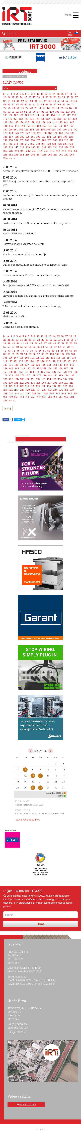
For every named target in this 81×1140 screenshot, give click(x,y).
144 (66, 122)
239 (11, 150)
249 (70, 150)
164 (32, 129)
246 (52, 150)
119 (5, 118)
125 (37, 118)
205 (38, 140)
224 (71, 143)
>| (14, 158)
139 (38, 122)
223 (65, 143)
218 (38, 143)
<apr (30, 750)
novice (9, 76)
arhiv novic (19, 76)
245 (46, 150)
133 (5, 122)
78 (31, 108)
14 (54, 93)
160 (11, 129)
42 (22, 101)
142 (55, 122)
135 (16, 122)
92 (17, 111)
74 (13, 108)
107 (16, 115)
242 (28, 150)
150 (28, 125)
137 (27, 122)
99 (47, 111)
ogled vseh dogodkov (28, 819)
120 (10, 118)
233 (50, 147)
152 (39, 125)
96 (34, 111)
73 (9, 108)
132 (75, 118)
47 (45, 101)
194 (49, 136)
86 (66, 108)
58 (17, 104)
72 (4, 108)
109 (27, 115)
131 (69, 118)
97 (38, 111)
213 (11, 143)
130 (64, 118)
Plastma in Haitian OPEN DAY (29, 804)
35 (68, 97)
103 (68, 111)
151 (33, 125)
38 (4, 101)
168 (54, 129)
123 (26, 118)
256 (33, 154)
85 (62, 108)
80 (40, 108)
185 (72, 133)
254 (22, 154)
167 (48, 129)
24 (21, 97)
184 (66, 133)
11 (42, 93)
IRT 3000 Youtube (27, 1104)
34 (63, 97)
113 (47, 115)
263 (72, 154)
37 (76, 97)
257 (39, 154)
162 (21, 129)
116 (63, 115)
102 (62, 111)
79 (35, 108)
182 (55, 133)
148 (17, 125)
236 (66, 147)
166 (43, 129)
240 (17, 150)
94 (25, 111)
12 (46, 93)
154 (50, 125)
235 (61, 147)
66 (51, 104)
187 (11, 136)
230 (33, 147)
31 (51, 97)
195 (54, 136)
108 (22, 115)
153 (44, 125)
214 (16, 143)
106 (11, 115)
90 (9, 111)
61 (30, 104)
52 (67, 101)
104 (73, 111)
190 (28, 136)
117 (69, 115)
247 (58, 150)
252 (11, 154)
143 (60, 122)
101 (57, 111)
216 (27, 143)
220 (49, 143)
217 (32, 143)
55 (4, 104)
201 (16, 140)
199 (5, 140)
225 (5, 147)
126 (43, 118)
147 (11, 125)
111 (37, 115)
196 (60, 136)
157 (66, 125)
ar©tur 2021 (40, 1129)
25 (25, 97)
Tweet (18, 419)
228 (22, 147)
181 (50, 133)
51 (63, 101)
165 (37, 129)
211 (71, 140)
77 (26, 108)
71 (72, 104)
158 (71, 125)
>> (10, 158)
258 (44, 154)
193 (43, 136)
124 (32, 118)
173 (5, 133)
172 (75, 129)
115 (58, 115)
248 (64, 150)
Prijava (40, 923)
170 (65, 129)
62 (34, 104)
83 (53, 108)
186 (5, 136)
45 (36, 101)
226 (11, 147)
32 (55, 97)
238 (5, 150)
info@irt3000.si (17, 1032)
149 (23, 125)
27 (34, 97)
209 (61, 140)
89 (4, 111)
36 (72, 97)
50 (58, 101)
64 (42, 104)
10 (38, 93)
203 (27, 140)
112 (42, 115)
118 (74, 115)
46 (40, 101)
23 (17, 97)
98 (42, 111)
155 (55, 125)
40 (13, 101)
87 (70, 108)
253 (16, 154)
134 (11, 122)
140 (43, 122)
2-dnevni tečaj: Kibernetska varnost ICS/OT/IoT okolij (40, 813)
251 (5, 154)
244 (40, 150)
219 (43, 143)
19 (74, 93)
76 (22, 108)
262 (66, 154)
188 (17, 136)
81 (44, 108)
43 (26, 101)
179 (39, 133)
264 (5, 158)
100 (52, 111)
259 (50, 154)
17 (66, 93)
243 (34, 150)
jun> (50, 750)
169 (59, 129)
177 (28, 133)
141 (49, 122)
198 (71, 136)
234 (55, 147)
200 (11, 140)
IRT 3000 (16, 16)
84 (57, 108)
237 (72, 147)
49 (54, 101)
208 (55, 140)
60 (26, 104)
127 (48, 118)
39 (9, 101)
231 (39, 147)
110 (32, 115)
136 (22, 122)
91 (13, 111)
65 (47, 104)
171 (70, 129)
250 (75, 150)
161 (16, 129)
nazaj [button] (7, 408)
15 (58, 93)
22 (13, 97)
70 (68, 104)
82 (48, 108)
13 (50, 93)
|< (4, 93)
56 (9, 104)
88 (75, 108)
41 (17, 101)
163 (26, 129)
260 (55, 154)
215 (22, 143)
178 (33, 133)
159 (5, 129)
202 (22, 140)
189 (22, 136)
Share (6, 419)
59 (21, 104)
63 (38, 104)
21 (9, 97)
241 (22, 150)
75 (18, 108)
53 (71, 101)
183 (61, 133)
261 (61, 154)
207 (49, 140)
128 (54, 118)
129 (59, 118)
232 (44, 147)
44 (31, 101)
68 (59, 104)
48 (49, 101)
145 (72, 122)
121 (16, 118)
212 (5, 143)
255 (28, 154)
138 (33, 122)
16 (62, 93)
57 (13, 104)
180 (45, 133)
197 (65, 136)
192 (38, 136)
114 (53, 115)
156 (60, 125)
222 (60, 143)
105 (5, 115)
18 (70, 93)
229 (28, 147)
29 (42, 97)
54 (75, 101)
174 (11, 133)
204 (33, 140)
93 (21, 111)
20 (4, 97)
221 (54, 143)
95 (30, 111)
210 (66, 140)
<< (8, 93)
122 (21, 118)
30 (47, 97)
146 (5, 125)
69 (64, 104)
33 (59, 97)
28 (38, 97)
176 (22, 133)
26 (30, 97)
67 (55, 104)
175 (17, 133)
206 (44, 140)
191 (33, 136)
